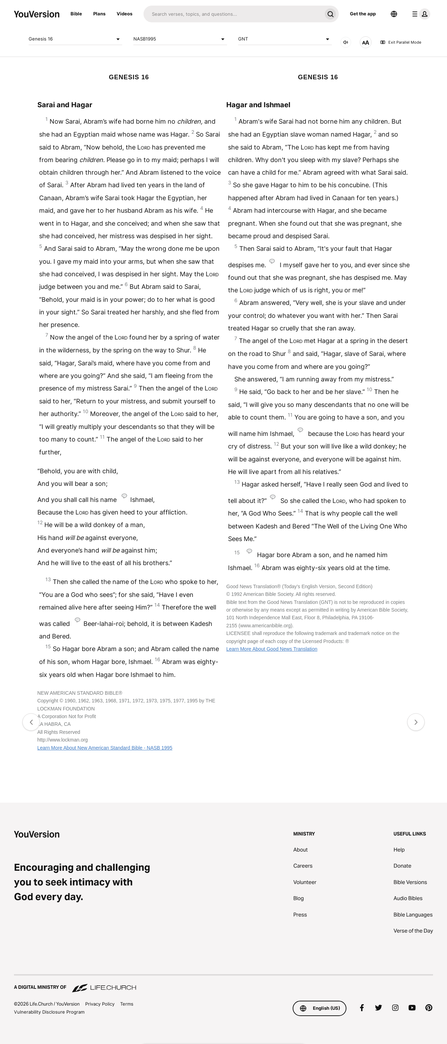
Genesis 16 (75, 39)
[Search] (233, 14)
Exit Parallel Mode (400, 42)
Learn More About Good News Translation (271, 649)
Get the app (363, 13)
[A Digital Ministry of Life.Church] (223, 984)
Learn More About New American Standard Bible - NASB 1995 (105, 748)
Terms (126, 1004)
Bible (76, 13)
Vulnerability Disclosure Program (49, 1012)
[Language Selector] (394, 14)
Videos (124, 13)
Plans (99, 13)
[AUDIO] (345, 42)
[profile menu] (419, 14)
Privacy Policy (100, 1004)
